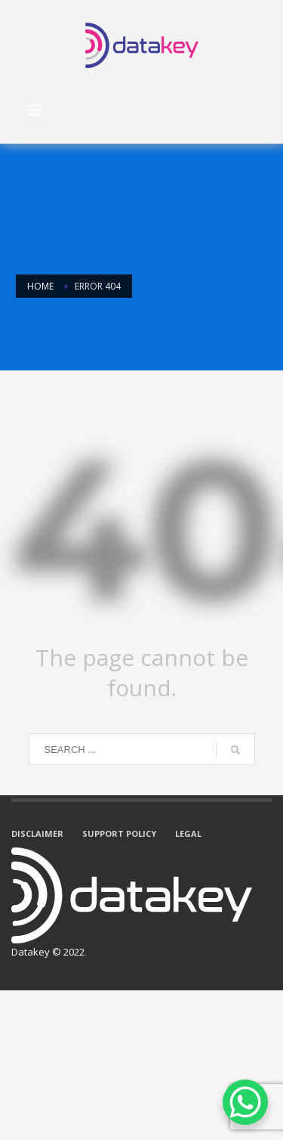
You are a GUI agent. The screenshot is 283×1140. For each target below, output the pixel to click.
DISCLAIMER (37, 833)
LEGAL (188, 833)
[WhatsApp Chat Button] (245, 1102)
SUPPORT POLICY (119, 833)
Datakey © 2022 (48, 952)
